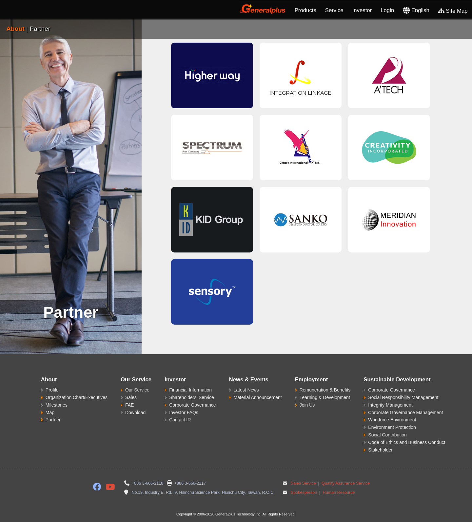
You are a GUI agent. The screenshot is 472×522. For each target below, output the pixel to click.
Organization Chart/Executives (77, 397)
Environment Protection (392, 427)
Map (50, 412)
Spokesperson (304, 492)
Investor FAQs (183, 412)
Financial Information (190, 389)
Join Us (307, 405)
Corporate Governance (192, 405)
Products (305, 10)
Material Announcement (258, 397)
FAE (129, 405)
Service (334, 10)
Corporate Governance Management (405, 412)
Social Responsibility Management (403, 397)
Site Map (453, 11)
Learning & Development (325, 397)
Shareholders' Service (191, 397)
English (416, 10)
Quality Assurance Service (345, 483)
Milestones (57, 405)
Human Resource (338, 492)
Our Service (137, 389)
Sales (131, 397)
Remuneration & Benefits (325, 389)
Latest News (246, 389)
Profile (52, 389)
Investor (362, 10)
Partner (53, 419)
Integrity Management (390, 405)
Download (135, 412)
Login (387, 10)
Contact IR (180, 419)
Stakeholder (380, 449)
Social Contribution (387, 434)
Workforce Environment (392, 419)
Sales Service (303, 483)
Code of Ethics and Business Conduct (406, 442)
